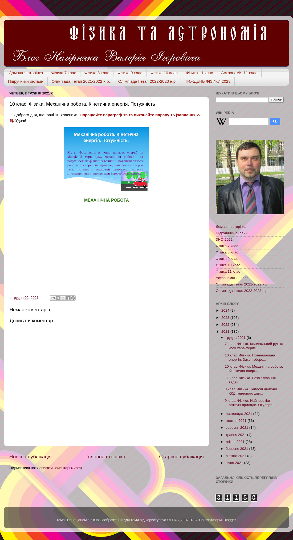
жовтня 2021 (236, 421)
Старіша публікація (181, 456)
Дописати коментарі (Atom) (59, 468)
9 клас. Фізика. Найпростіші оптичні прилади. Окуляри (248, 403)
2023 (225, 318)
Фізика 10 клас (164, 72)
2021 (225, 331)
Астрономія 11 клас (239, 72)
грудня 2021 (236, 338)
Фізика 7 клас (63, 72)
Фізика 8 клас (96, 72)
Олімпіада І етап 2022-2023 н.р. (147, 81)
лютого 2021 (236, 456)
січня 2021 (235, 463)
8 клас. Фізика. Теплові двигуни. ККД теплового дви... (251, 391)
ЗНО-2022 (224, 239)
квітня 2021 (236, 442)
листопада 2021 (239, 414)
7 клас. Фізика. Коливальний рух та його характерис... (254, 346)
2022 (225, 325)
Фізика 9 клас (129, 72)
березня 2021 (237, 449)
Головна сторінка (105, 456)
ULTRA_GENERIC (182, 520)
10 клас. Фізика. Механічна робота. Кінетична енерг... (254, 368)
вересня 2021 (237, 428)
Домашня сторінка (26, 72)
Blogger (229, 520)
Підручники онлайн (25, 81)
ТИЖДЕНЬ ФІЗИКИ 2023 (207, 81)
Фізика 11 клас (199, 72)
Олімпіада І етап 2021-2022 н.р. (81, 81)
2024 (225, 310)
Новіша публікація (30, 456)
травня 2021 (236, 435)
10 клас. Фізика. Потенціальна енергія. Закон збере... (250, 357)
